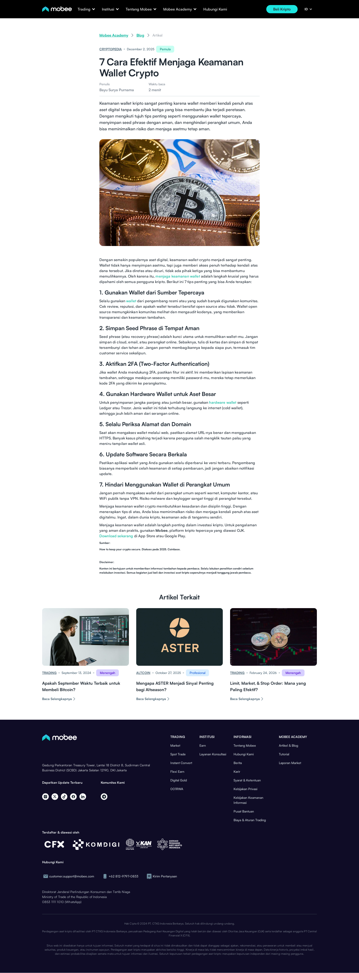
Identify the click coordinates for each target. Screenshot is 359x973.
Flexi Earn (177, 771)
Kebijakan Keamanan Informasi (248, 800)
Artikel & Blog (288, 745)
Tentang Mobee (245, 745)
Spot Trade (178, 754)
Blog (140, 35)
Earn (202, 745)
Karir (237, 771)
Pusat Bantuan (244, 811)
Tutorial (284, 754)
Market (175, 745)
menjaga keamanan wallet (177, 276)
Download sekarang (116, 536)
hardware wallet (222, 402)
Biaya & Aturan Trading (250, 820)
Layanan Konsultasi (212, 754)
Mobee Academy (113, 35)
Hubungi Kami (215, 9)
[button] (84, 9)
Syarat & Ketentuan (247, 780)
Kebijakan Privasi (245, 789)
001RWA (176, 789)
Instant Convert (181, 763)
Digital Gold (178, 780)
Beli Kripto (282, 9)
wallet (131, 301)
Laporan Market (290, 763)
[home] (57, 9)
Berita (238, 763)
